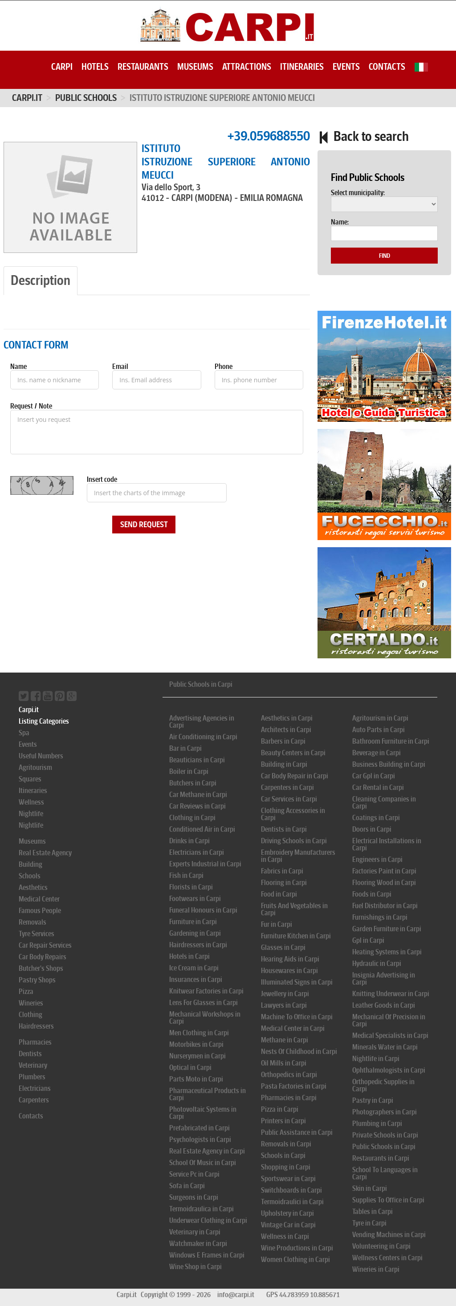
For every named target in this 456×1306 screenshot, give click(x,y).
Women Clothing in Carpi (295, 1259)
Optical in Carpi (190, 1067)
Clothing (30, 1014)
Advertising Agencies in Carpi (201, 721)
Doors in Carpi (371, 829)
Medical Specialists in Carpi (390, 1035)
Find (384, 256)
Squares (30, 779)
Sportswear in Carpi (288, 1178)
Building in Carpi (284, 764)
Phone (223, 366)
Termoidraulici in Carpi (292, 1202)
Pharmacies (35, 1042)
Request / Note (31, 406)
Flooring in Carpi (284, 882)
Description (40, 280)
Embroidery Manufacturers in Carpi (298, 856)
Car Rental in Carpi (378, 787)
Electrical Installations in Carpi (386, 844)
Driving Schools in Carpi (294, 841)
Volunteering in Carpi (381, 1246)
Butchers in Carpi (192, 783)
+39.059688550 (268, 136)
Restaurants (143, 66)
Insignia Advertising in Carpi (383, 978)
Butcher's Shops (41, 968)
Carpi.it (27, 98)
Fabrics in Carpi (282, 871)
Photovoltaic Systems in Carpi (202, 1113)
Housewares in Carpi (289, 970)
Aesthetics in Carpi (287, 718)
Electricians (35, 1088)
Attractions (246, 66)
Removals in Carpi (286, 1144)
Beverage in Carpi (376, 753)
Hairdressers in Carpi (198, 945)
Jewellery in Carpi (285, 994)
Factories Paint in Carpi (384, 871)
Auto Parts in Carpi (378, 729)
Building (30, 864)
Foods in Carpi (371, 894)
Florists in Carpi (191, 887)
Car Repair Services (45, 945)
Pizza (26, 991)
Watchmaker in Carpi (198, 1243)
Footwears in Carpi (195, 898)
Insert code (102, 479)
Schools (30, 876)
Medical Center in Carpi (293, 1028)
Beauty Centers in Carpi (293, 753)
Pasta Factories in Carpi (293, 1086)
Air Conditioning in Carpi (203, 737)
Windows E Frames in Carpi (206, 1255)
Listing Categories (44, 721)
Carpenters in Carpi (287, 787)
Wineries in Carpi (375, 1269)
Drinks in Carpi (189, 841)
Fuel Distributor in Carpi (385, 905)
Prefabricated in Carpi (199, 1128)
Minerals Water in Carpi (385, 1047)
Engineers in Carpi (377, 859)
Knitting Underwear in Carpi (390, 994)
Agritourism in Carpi (380, 718)
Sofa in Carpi (187, 1186)
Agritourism (35, 767)
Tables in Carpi (372, 1211)
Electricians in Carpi (196, 852)
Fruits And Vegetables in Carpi (294, 909)
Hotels (95, 66)
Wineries (31, 1003)
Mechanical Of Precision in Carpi (388, 1020)
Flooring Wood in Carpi (384, 882)
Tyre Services (36, 933)
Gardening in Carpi (195, 933)
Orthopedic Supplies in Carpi (383, 1085)
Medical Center (39, 899)
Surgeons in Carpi (193, 1197)
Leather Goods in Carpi (383, 1005)
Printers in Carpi (283, 1121)
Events (346, 66)
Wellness (31, 802)
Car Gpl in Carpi (373, 776)
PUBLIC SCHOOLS (86, 98)
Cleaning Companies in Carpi (384, 802)
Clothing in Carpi (192, 817)
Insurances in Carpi (195, 979)
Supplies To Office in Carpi (388, 1200)
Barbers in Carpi (283, 741)
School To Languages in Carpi (385, 1173)
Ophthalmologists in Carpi (388, 1070)
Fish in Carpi (186, 875)
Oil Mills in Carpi (283, 1063)
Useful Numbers (41, 756)
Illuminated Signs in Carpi (297, 982)
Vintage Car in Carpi (288, 1225)
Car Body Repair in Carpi (294, 776)
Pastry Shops (37, 980)
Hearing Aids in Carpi (290, 959)
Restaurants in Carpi (380, 1158)
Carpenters (34, 1100)
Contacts (387, 66)
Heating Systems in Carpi (387, 952)
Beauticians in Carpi (197, 760)
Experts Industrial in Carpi (205, 864)
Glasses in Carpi (283, 947)
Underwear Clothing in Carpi (208, 1220)
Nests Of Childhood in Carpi (299, 1051)
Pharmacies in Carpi (289, 1098)
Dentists (30, 1054)
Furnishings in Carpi (379, 917)
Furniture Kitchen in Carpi (296, 936)
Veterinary (33, 1065)
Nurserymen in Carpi (197, 1056)
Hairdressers (36, 1026)
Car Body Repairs (42, 957)
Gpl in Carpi (368, 940)
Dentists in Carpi (284, 829)
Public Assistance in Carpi (297, 1132)
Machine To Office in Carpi (297, 1017)
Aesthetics (33, 887)
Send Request (144, 524)
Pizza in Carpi (279, 1109)
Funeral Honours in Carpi (203, 910)
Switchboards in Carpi (291, 1190)
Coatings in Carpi (376, 817)
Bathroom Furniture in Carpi (390, 741)
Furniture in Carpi (193, 921)
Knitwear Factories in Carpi (206, 991)
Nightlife (31, 813)
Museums (195, 66)
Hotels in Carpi (189, 956)
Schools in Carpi (283, 1155)
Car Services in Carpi (289, 799)
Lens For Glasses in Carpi (203, 1002)
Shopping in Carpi (285, 1167)
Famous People (40, 910)
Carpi (62, 66)
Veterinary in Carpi (194, 1232)
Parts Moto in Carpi (196, 1079)
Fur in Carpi (276, 924)
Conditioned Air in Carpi (202, 829)
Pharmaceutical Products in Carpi (207, 1094)
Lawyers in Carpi (284, 1005)
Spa (24, 733)
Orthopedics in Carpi (289, 1074)
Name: (340, 222)
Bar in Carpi (185, 748)
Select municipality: (358, 192)
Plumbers (32, 1077)
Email (120, 366)
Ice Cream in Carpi (194, 968)
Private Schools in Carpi (385, 1135)
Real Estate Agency (45, 853)
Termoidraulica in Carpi (201, 1209)
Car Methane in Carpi (198, 794)
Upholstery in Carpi (287, 1213)
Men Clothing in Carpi (199, 1033)
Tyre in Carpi (369, 1223)
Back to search (363, 136)
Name (18, 366)
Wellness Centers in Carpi (387, 1258)
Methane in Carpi (284, 1040)
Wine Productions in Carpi (297, 1248)
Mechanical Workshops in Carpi (204, 1018)
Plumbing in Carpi (377, 1123)
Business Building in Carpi (388, 764)
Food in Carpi (279, 894)
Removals (32, 922)
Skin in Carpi (369, 1188)
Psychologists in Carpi (200, 1139)
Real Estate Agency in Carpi (207, 1151)
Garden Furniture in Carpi (386, 929)
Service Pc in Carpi (194, 1174)
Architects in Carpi (286, 729)
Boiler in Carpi (188, 771)
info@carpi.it (235, 1294)
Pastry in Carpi (372, 1100)
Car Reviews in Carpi (197, 806)
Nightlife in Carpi (375, 1058)
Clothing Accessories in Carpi (293, 814)
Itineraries (302, 66)
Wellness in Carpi (285, 1236)
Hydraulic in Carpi (376, 963)
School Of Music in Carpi (202, 1162)
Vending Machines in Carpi (389, 1234)
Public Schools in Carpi (200, 684)
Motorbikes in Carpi (196, 1044)
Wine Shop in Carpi (195, 1266)
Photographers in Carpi (384, 1112)
